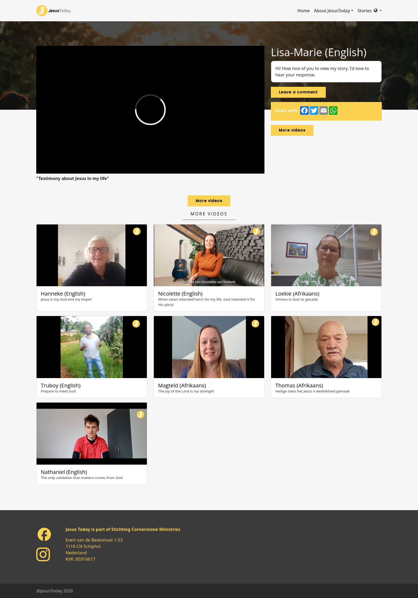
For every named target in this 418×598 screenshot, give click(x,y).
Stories (364, 11)
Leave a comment (298, 92)
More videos (292, 130)
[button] (378, 11)
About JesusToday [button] (332, 11)
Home (304, 11)
